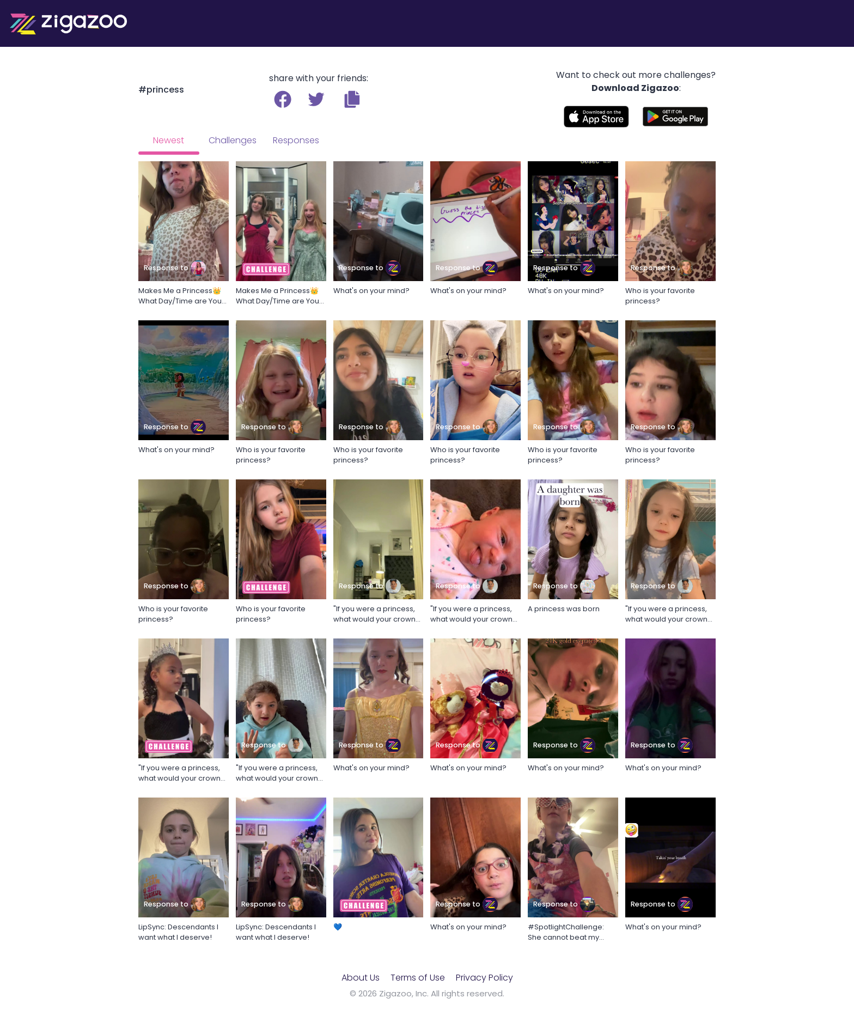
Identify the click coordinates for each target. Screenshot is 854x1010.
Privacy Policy (484, 977)
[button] (352, 99)
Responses (296, 140)
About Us (360, 977)
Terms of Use (418, 977)
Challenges (233, 140)
